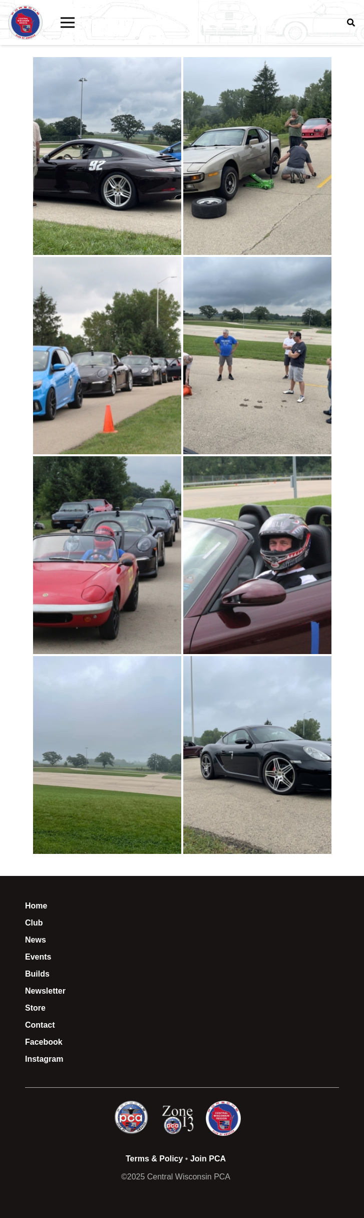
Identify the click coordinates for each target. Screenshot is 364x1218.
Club (34, 923)
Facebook (44, 1042)
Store (35, 1008)
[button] (67, 22)
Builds (37, 974)
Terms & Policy (154, 1158)
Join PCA (208, 1158)
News (35, 940)
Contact (40, 1025)
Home (36, 905)
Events (38, 957)
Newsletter (45, 991)
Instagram (44, 1059)
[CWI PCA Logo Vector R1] (25, 22)
